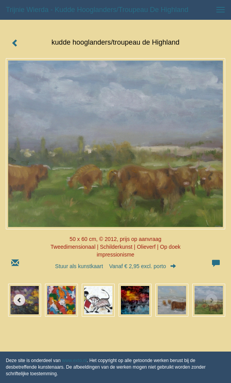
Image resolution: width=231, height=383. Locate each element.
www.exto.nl (74, 360)
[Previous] (19, 300)
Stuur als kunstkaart (115, 266)
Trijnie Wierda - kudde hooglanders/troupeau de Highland (97, 10)
